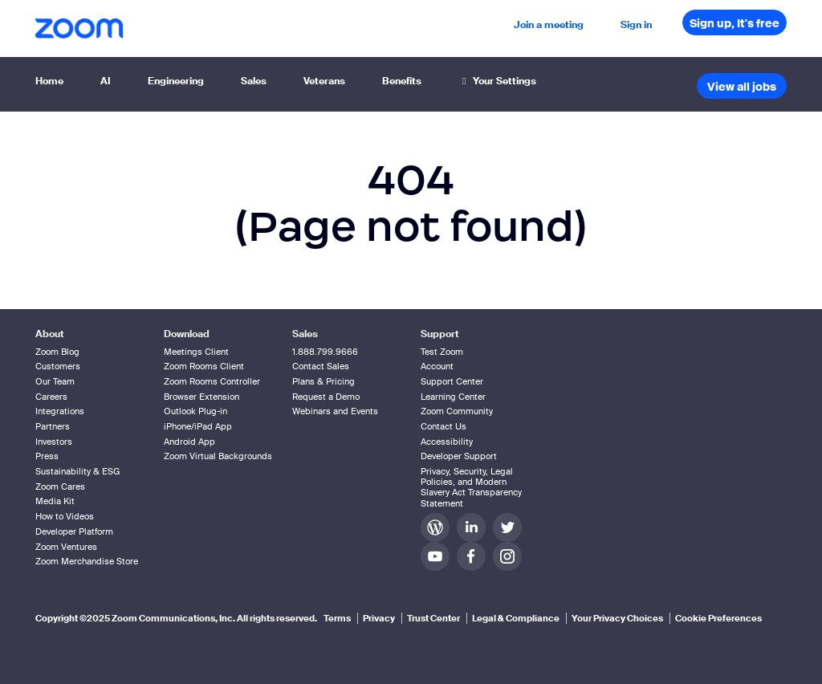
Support (440, 334)
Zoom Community (457, 411)
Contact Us (443, 426)
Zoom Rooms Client (204, 366)
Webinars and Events (335, 411)
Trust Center (433, 618)
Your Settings (497, 81)
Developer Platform (74, 531)
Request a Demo (326, 396)
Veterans (324, 81)
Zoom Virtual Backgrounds (218, 456)
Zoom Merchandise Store (86, 561)
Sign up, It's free (734, 23)
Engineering (176, 81)
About (49, 334)
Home (49, 81)
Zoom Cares (60, 486)
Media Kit (55, 501)
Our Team (55, 381)
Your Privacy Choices (617, 618)
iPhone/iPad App (198, 426)
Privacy (379, 618)
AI (105, 81)
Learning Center (453, 396)
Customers (57, 366)
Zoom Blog (57, 351)
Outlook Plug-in (195, 411)
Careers (51, 396)
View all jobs (741, 86)
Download (187, 334)
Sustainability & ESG (77, 471)
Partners (52, 426)
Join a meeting (549, 24)
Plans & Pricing (323, 381)
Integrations (59, 411)
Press (47, 456)
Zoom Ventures (66, 546)
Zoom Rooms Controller (212, 381)
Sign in (636, 24)
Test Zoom (442, 351)
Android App (189, 441)
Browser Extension (201, 396)
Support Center (452, 381)
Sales (254, 81)
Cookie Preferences (718, 618)
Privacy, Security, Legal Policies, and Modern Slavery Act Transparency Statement (471, 487)
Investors (53, 441)
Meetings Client (196, 351)
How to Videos (64, 516)
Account (437, 366)
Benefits (401, 81)
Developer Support (459, 456)
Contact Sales (320, 366)
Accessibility (447, 441)
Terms (337, 618)
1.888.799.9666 (325, 351)
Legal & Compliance (516, 618)
